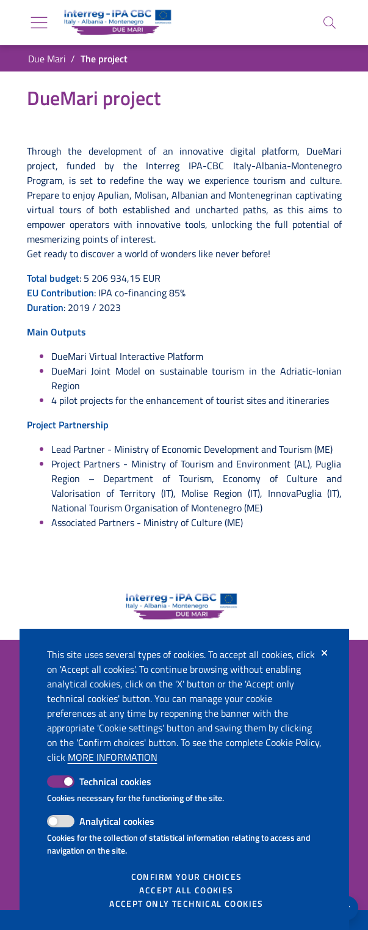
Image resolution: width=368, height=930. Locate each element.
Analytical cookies (116, 821)
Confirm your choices (186, 876)
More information (112, 757)
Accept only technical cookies (186, 903)
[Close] (324, 653)
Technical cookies (115, 781)
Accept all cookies (186, 890)
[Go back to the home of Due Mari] (115, 22)
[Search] (329, 22)
